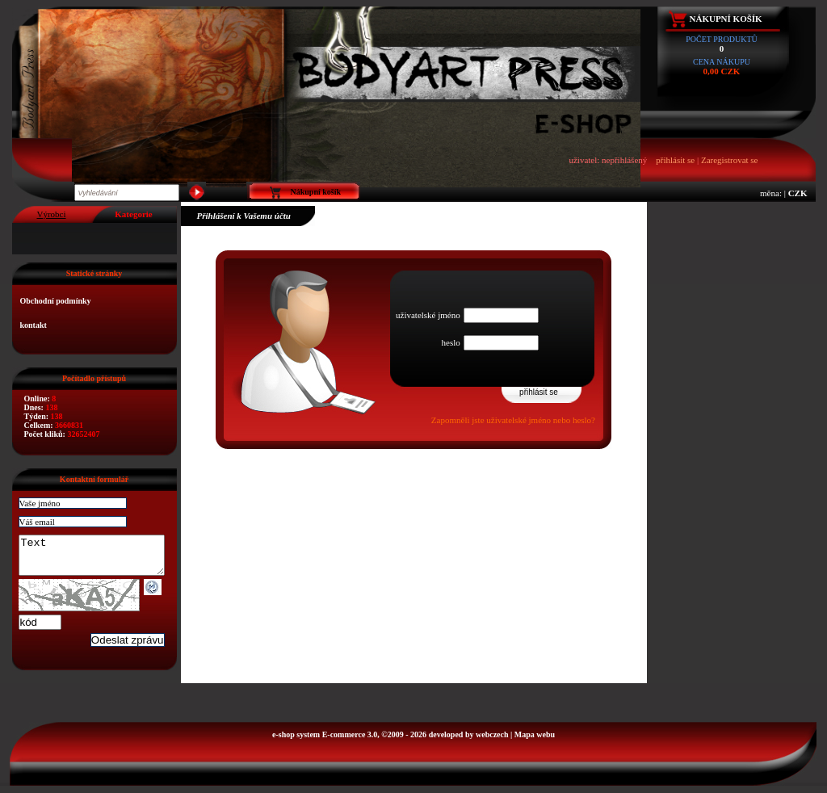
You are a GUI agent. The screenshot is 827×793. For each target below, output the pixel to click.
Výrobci (50, 214)
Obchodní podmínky (55, 300)
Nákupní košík (726, 18)
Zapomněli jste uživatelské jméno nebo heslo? (513, 420)
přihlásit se (675, 160)
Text (100, 559)
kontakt (33, 325)
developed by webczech (469, 741)
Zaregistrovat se (729, 160)
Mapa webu (534, 741)
